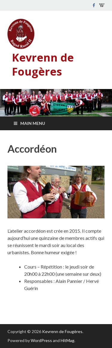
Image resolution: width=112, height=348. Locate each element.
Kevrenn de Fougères (43, 64)
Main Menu (32, 123)
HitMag (67, 340)
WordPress (41, 340)
